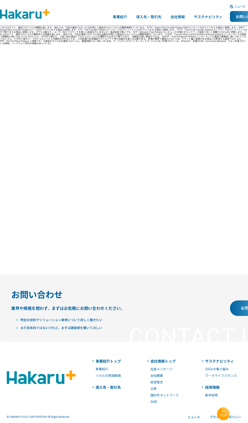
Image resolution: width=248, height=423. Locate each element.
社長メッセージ (161, 369)
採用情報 (212, 387)
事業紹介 (120, 17)
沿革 (153, 388)
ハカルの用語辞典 (108, 375)
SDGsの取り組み (217, 369)
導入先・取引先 (148, 17)
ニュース (239, 6)
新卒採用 (211, 395)
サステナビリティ (208, 17)
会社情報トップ (163, 361)
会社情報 (177, 17)
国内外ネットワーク (164, 395)
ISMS (153, 401)
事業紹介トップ (108, 361)
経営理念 (156, 382)
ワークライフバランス (221, 375)
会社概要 (156, 375)
